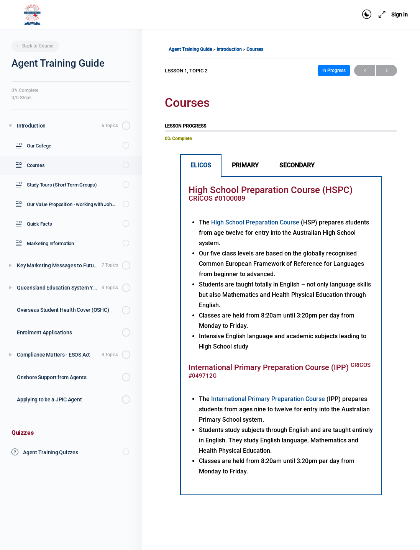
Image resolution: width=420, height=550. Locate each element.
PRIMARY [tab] (245, 165)
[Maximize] (380, 14)
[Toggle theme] (366, 14)
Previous (364, 70)
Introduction (230, 49)
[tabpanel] (281, 336)
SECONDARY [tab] (297, 165)
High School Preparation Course (256, 222)
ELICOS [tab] (200, 165)
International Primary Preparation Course (268, 399)
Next (386, 70)
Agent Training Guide (191, 49)
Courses (254, 49)
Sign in (399, 14)
